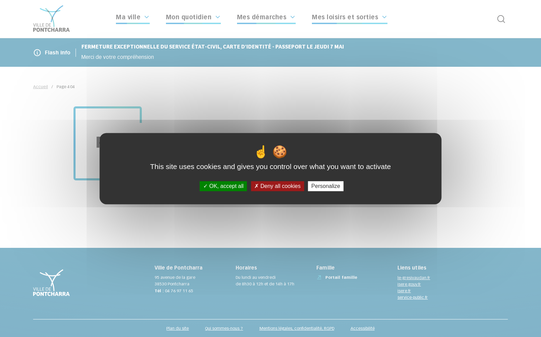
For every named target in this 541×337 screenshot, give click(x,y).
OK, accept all (223, 186)
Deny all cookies (277, 186)
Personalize (325, 186)
